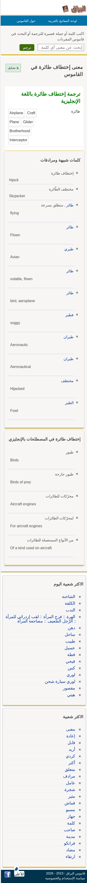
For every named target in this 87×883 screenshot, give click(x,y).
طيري (68, 249)
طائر (69, 205)
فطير (69, 315)
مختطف (66, 381)
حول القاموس (25, 21)
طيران (68, 337)
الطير (68, 403)
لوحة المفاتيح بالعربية (62, 21)
